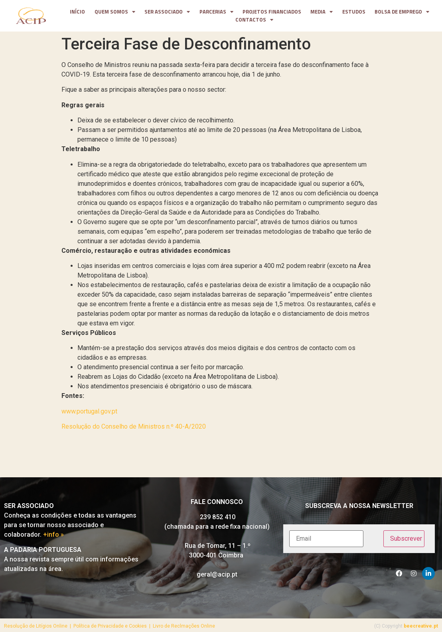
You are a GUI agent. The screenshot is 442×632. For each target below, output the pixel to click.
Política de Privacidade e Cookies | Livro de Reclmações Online (144, 626)
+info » (53, 534)
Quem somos (115, 12)
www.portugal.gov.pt (89, 411)
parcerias (216, 12)
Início (77, 12)
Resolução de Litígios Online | (38, 626)
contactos (254, 20)
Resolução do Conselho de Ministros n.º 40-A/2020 (133, 426)
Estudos (353, 12)
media (321, 12)
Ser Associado (167, 12)
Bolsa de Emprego (402, 12)
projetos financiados (272, 12)
